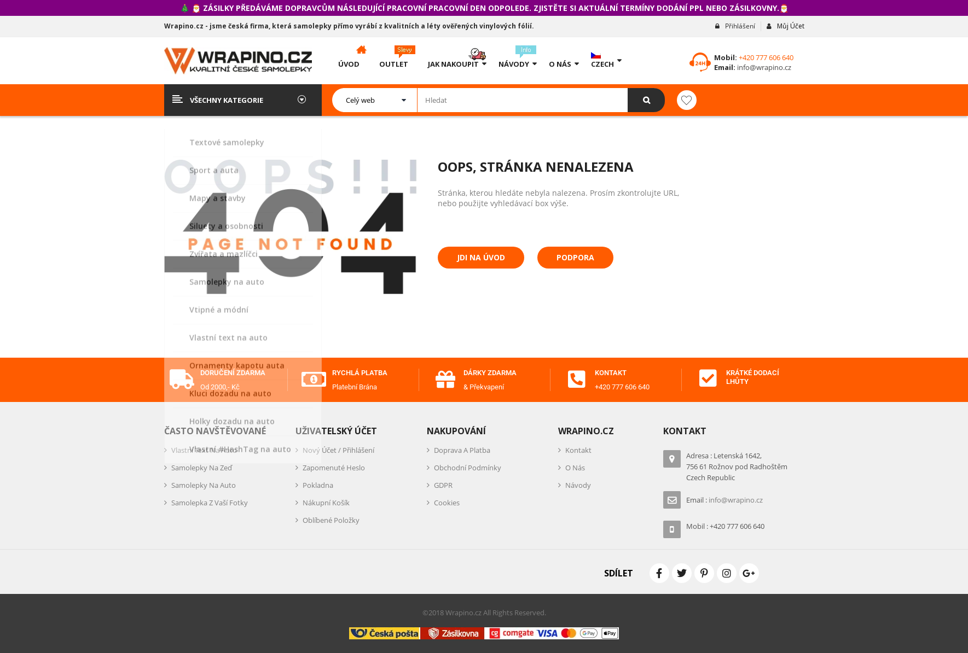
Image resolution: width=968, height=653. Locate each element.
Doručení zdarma (232, 373)
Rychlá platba (359, 373)
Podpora (575, 257)
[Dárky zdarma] (445, 379)
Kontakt (611, 373)
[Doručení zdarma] (182, 379)
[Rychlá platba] (314, 379)
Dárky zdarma (490, 373)
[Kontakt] (577, 379)
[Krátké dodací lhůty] (708, 378)
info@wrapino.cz (763, 67)
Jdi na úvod (481, 257)
